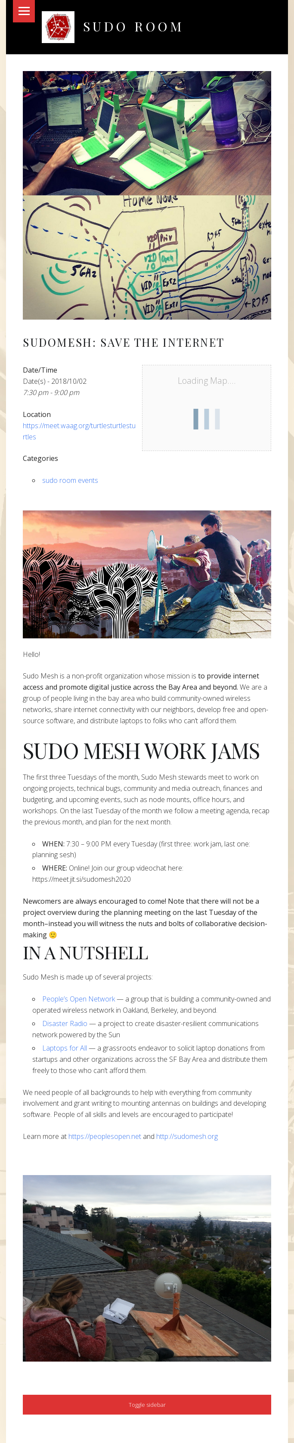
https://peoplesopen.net (104, 1136)
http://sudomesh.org (187, 1136)
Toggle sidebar (147, 1405)
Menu (24, 11)
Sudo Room (133, 26)
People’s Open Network (78, 999)
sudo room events (70, 480)
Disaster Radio (64, 1023)
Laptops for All (64, 1048)
